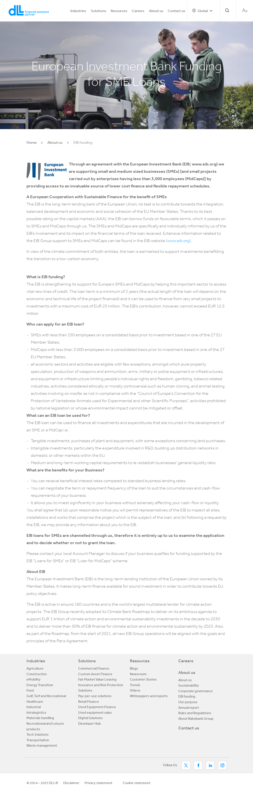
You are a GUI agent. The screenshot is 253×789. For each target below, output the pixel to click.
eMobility (33, 679)
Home (31, 142)
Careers (138, 10)
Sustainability (188, 685)
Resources (119, 10)
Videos (135, 690)
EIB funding (186, 696)
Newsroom (138, 674)
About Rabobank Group (195, 718)
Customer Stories (143, 679)
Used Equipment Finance (97, 707)
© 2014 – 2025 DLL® (42, 783)
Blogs (134, 668)
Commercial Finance (93, 668)
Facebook (198, 765)
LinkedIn (210, 765)
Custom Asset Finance (95, 674)
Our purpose (187, 702)
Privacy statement (98, 783)
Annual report (188, 707)
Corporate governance (195, 691)
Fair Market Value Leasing (97, 679)
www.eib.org (178, 240)
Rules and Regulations (194, 713)
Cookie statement (136, 783)
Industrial (33, 707)
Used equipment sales (95, 712)
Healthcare (34, 701)
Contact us (176, 10)
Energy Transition (39, 685)
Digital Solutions (90, 718)
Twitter (186, 765)
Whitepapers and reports (149, 696)
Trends (135, 685)
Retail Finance (88, 701)
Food (30, 690)
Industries (78, 10)
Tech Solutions (37, 734)
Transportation (37, 740)
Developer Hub (89, 723)
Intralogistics (36, 712)
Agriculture (34, 668)
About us (156, 10)
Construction (36, 674)
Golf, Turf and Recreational (46, 696)
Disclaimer (71, 783)
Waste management (41, 745)
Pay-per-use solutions (95, 696)
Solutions (98, 10)
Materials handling (40, 718)
